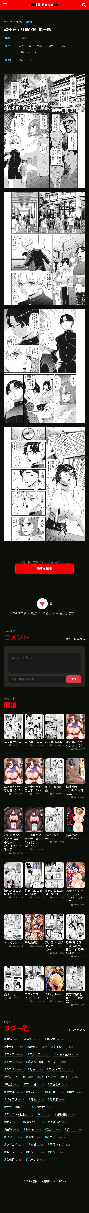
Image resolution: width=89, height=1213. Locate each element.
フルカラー (39, 1054)
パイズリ (15, 1099)
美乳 (34, 1092)
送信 (73, 679)
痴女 (12, 1122)
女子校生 (63, 1047)
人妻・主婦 (25, 46)
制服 (12, 1084)
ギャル (33, 1129)
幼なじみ (59, 1122)
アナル (14, 1092)
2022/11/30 (26, 60)
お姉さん (34, 1122)
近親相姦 (65, 1114)
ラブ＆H (15, 1069)
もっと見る (78, 1030)
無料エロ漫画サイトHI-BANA (49, 1181)
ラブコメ (15, 1144)
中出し (14, 1047)
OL (44, 1114)
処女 (36, 1069)
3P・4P (47, 1077)
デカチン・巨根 (19, 1114)
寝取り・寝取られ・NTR (47, 1062)
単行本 (55, 1039)
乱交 (53, 1129)
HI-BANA (44, 5)
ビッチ (36, 1152)
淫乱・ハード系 (28, 52)
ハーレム (37, 1159)
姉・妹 (55, 1092)
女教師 (50, 46)
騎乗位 (70, 1077)
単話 (39, 46)
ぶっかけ (43, 1107)
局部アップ (60, 1144)
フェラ (14, 1054)
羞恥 (12, 1129)
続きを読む (44, 568)
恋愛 (37, 1099)
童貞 (37, 1144)
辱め (75, 1092)
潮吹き (58, 1099)
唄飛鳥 (22, 38)
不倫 (34, 1137)
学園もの (59, 1084)
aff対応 (38, 1047)
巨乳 (62, 46)
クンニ (14, 1137)
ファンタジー (61, 1069)
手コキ (74, 1129)
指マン (14, 1152)
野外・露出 (16, 1107)
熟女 (56, 1152)
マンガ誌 (34, 1084)
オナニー (56, 1137)
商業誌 (28, 22)
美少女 (14, 1062)
